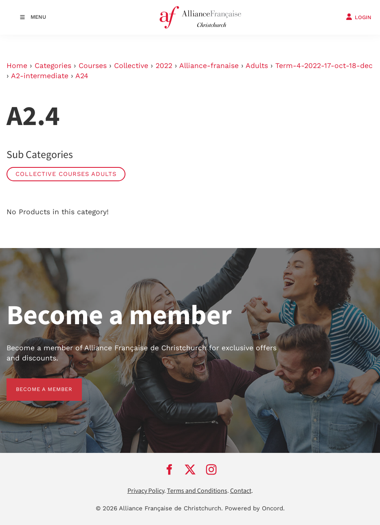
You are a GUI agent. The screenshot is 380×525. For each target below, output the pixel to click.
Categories (53, 66)
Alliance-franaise (209, 66)
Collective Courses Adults (65, 174)
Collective (131, 66)
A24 (81, 76)
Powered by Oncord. (255, 508)
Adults (257, 66)
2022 (164, 66)
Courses (93, 66)
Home (17, 66)
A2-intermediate (39, 76)
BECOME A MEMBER (35, 383)
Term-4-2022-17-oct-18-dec (324, 66)
